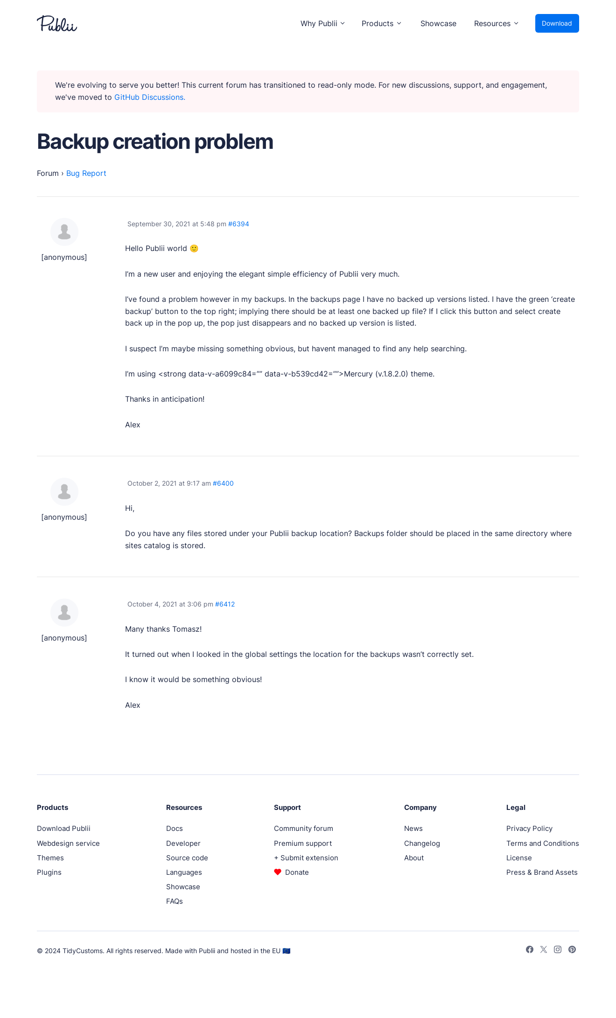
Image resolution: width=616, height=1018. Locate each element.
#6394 (238, 224)
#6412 (225, 604)
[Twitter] (543, 951)
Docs (174, 828)
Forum (48, 173)
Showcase (438, 23)
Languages (184, 872)
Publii (207, 951)
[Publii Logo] (57, 23)
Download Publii (64, 828)
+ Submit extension (306, 857)
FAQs (174, 901)
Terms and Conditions (542, 843)
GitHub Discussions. (149, 97)
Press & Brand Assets (542, 872)
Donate (297, 872)
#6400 (223, 483)
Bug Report (86, 173)
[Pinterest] (572, 951)
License (519, 857)
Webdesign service (68, 843)
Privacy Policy (529, 828)
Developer (183, 843)
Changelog (422, 843)
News (413, 828)
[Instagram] (557, 951)
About (414, 857)
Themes (50, 857)
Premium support (303, 843)
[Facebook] (529, 951)
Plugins (49, 872)
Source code (187, 857)
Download (557, 23)
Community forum (303, 828)
